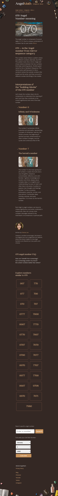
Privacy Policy (20, 468)
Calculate (23, 455)
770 (36, 284)
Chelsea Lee (25, 232)
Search (39, 431)
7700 (36, 376)
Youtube (18, 477)
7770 (36, 324)
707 (36, 304)
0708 (36, 386)
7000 (36, 314)
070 (22, 304)
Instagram (19, 483)
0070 (22, 365)
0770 (22, 335)
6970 (22, 396)
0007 (22, 324)
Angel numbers (19, 10)
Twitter (18, 480)
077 (22, 294)
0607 (22, 386)
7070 (36, 345)
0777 (22, 314)
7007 (36, 335)
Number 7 (24, 149)
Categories (36, 4)
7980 (29, 406)
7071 (35, 396)
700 (36, 294)
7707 (36, 365)
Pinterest (18, 475)
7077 (36, 355)
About (41, 4)
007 (22, 284)
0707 (22, 345)
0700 (22, 355)
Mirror (32, 10)
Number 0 (24, 107)
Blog (17, 472)
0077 (22, 376)
